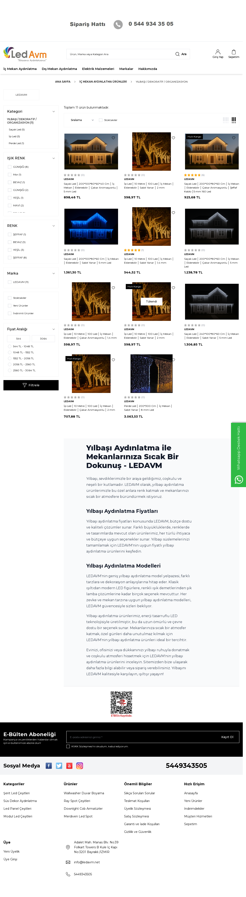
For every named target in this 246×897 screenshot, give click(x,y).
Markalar (126, 69)
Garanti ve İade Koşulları (141, 824)
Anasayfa (191, 793)
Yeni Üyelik (11, 851)
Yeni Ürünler (193, 801)
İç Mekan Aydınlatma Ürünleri (103, 81)
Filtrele (31, 385)
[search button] (181, 54)
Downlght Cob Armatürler (83, 809)
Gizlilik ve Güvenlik (137, 832)
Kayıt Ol (227, 737)
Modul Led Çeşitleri (17, 816)
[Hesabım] (218, 54)
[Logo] (28, 54)
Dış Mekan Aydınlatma (59, 69)
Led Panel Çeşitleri (17, 809)
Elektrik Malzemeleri (98, 69)
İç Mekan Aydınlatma (20, 69)
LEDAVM (21, 94)
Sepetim (190, 824)
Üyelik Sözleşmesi (137, 809)
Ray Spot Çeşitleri (77, 801)
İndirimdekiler (194, 809)
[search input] (128, 54)
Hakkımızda (147, 69)
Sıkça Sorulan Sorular (139, 793)
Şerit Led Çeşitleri (16, 793)
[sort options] (81, 120)
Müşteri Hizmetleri (198, 816)
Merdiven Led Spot (78, 816)
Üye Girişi (10, 859)
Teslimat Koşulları (137, 801)
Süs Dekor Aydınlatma (20, 801)
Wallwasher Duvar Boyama (84, 793)
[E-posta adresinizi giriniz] (152, 737)
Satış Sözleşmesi (136, 816)
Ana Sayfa (62, 81)
